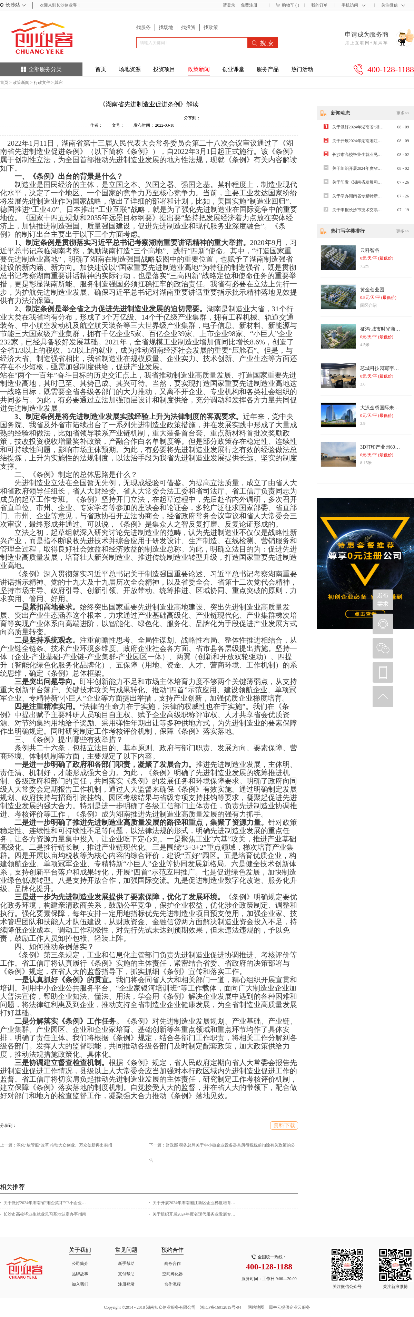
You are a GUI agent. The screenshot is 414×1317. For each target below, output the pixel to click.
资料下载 (284, 1125)
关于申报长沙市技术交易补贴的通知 (365, 209)
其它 (59, 82)
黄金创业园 (372, 289)
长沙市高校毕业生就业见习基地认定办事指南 (44, 1214)
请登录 (229, 5)
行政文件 (42, 82)
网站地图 (255, 1307)
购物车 (288, 5)
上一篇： (56, 1145)
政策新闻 (21, 82)
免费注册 (249, 5)
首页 (100, 69)
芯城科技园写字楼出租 (384, 368)
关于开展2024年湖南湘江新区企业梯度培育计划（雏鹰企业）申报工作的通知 (195, 1202)
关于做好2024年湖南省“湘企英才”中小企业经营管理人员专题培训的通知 (46, 1202)
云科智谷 (369, 250)
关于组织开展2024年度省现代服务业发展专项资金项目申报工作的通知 (195, 1214)
